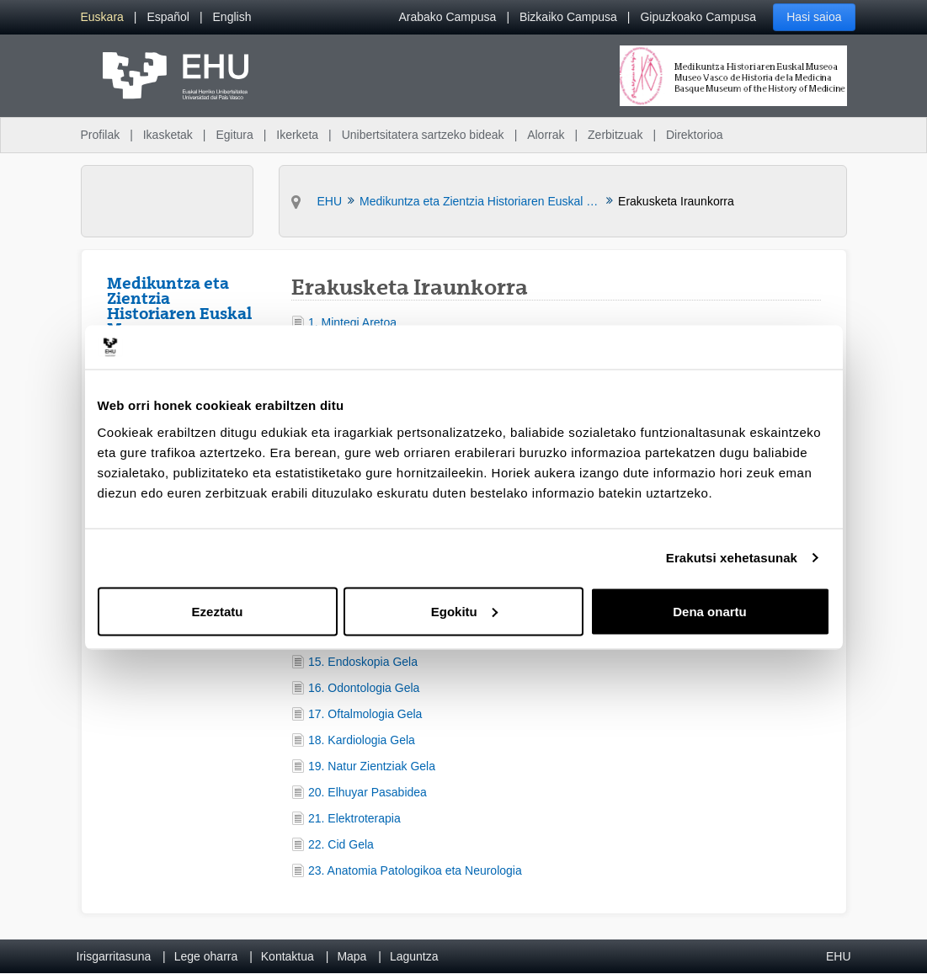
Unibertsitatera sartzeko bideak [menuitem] (423, 134)
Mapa (351, 956)
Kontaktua (287, 956)
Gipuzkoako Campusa (698, 17)
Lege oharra (206, 956)
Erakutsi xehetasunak (731, 558)
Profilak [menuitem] (100, 134)
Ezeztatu (217, 611)
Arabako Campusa (447, 17)
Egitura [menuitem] (234, 134)
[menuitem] (102, 17)
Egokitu (464, 611)
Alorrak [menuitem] (545, 134)
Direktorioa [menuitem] (694, 134)
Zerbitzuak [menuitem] (615, 134)
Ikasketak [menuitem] (168, 134)
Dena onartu (710, 611)
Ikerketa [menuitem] (297, 134)
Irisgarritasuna (114, 956)
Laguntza (414, 956)
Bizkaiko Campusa (568, 17)
